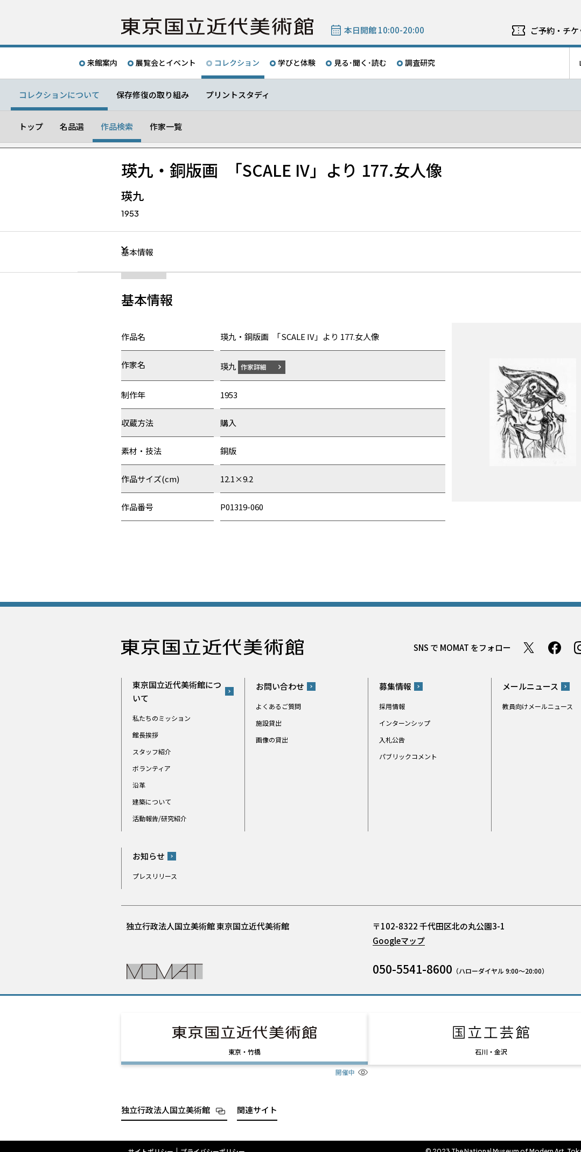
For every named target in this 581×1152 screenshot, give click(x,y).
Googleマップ (399, 940)
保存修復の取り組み (152, 94)
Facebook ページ (555, 647)
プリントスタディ (238, 94)
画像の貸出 (272, 739)
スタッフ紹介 (151, 750)
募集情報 (395, 686)
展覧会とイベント (166, 62)
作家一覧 (166, 126)
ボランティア (151, 767)
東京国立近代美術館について (176, 690)
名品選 (72, 126)
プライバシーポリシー (212, 1141)
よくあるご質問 (278, 706)
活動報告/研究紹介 (159, 817)
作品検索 (117, 126)
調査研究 (420, 62)
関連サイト (257, 1099)
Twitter (529, 647)
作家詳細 (260, 366)
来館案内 (102, 62)
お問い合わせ (280, 686)
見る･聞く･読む (360, 62)
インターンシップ (404, 722)
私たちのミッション (161, 717)
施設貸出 (269, 722)
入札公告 (392, 739)
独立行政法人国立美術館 (165, 1099)
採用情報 (392, 706)
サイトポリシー (150, 1141)
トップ (31, 126)
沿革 (138, 784)
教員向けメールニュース (537, 706)
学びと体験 (297, 62)
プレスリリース (154, 875)
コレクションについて (59, 94)
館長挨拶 (145, 734)
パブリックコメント (408, 756)
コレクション (237, 62)
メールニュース (530, 686)
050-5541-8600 (412, 969)
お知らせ (148, 856)
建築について (151, 801)
